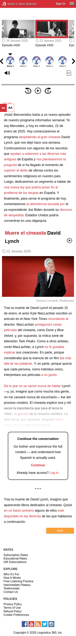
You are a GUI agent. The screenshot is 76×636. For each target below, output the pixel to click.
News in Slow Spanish (10, 4)
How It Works (12, 577)
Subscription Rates (15, 555)
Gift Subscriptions (14, 562)
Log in (54, 473)
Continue (38, 465)
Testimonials (11, 588)
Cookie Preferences (16, 614)
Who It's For (11, 574)
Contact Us (10, 591)
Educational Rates (15, 558)
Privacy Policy (12, 604)
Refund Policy (12, 611)
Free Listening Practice (18, 581)
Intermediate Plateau (17, 584)
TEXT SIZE (7, 103)
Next (60, 530)
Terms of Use (12, 607)
